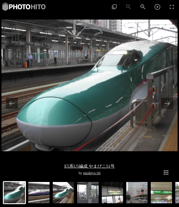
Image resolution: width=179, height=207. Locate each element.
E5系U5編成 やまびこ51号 (89, 166)
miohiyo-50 (92, 173)
